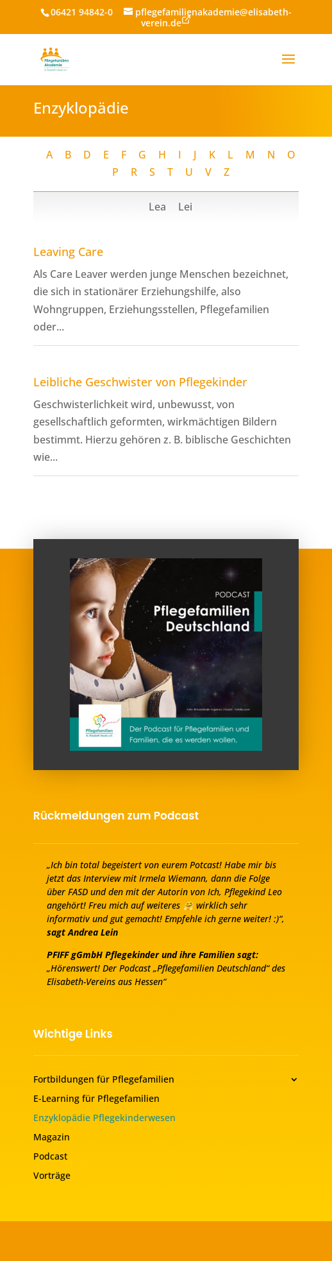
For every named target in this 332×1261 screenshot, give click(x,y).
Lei (185, 207)
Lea (159, 207)
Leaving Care (68, 251)
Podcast (50, 1157)
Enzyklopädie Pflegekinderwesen (104, 1118)
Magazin (51, 1138)
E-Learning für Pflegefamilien (96, 1099)
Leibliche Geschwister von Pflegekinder (140, 382)
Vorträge (52, 1176)
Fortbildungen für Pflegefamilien (103, 1080)
